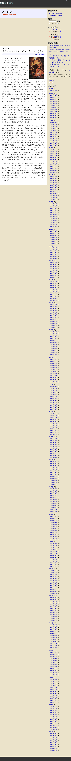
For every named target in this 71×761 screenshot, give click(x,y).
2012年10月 (53, 417)
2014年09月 (53, 365)
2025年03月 (53, 114)
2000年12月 (53, 734)
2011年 (51, 436)
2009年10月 (53, 493)
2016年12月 (53, 304)
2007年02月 (53, 564)
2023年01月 (53, 172)
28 (53, 39)
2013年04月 (53, 403)
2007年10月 (53, 547)
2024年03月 (53, 141)
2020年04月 (53, 239)
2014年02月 (53, 380)
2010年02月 (53, 482)
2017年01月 (53, 300)
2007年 (51, 541)
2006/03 (55, 29)
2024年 (51, 120)
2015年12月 (53, 332)
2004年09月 (53, 631)
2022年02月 (53, 197)
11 (60, 34)
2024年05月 (53, 137)
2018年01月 (53, 277)
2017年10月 (53, 281)
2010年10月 (53, 466)
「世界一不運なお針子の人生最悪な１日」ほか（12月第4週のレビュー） (59, 52)
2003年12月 (53, 652)
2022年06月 (53, 189)
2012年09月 (53, 420)
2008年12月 (53, 516)
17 (58, 36)
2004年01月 (53, 647)
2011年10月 (53, 443)
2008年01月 (53, 539)
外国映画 (41, 54)
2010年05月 (53, 476)
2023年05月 (53, 164)
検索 (58, 21)
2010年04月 (53, 478)
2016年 (51, 302)
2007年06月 (53, 556)
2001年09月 (53, 713)
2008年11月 (53, 518)
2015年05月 (53, 346)
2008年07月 (53, 526)
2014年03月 (53, 378)
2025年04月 (53, 111)
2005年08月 (53, 606)
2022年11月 (53, 179)
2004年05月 (53, 639)
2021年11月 (53, 206)
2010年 (51, 459)
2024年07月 (53, 132)
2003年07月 (53, 662)
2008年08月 (53, 524)
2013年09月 (53, 392)
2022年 (51, 174)
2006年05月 (53, 585)
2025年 (51, 93)
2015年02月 (53, 352)
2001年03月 (53, 725)
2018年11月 (53, 265)
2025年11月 (53, 97)
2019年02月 (53, 258)
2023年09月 (53, 155)
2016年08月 (53, 313)
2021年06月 (53, 216)
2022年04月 (53, 193)
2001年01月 (53, 729)
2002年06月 (53, 692)
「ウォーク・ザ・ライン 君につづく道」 (23, 51)
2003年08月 (53, 660)
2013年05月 (53, 401)
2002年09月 (53, 685)
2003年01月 (53, 675)
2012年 (51, 411)
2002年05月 (53, 694)
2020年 (51, 229)
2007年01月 (53, 566)
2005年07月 (53, 608)
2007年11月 (53, 545)
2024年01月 (53, 145)
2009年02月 (53, 509)
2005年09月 (53, 604)
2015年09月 (53, 338)
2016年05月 (53, 319)
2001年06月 (53, 719)
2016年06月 (53, 317)
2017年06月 (53, 290)
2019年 (51, 246)
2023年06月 (53, 162)
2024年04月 (53, 139)
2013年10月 (53, 390)
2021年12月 (53, 204)
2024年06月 (53, 134)
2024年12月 (53, 122)
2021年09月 (53, 210)
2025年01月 (53, 118)
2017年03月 (53, 296)
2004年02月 (53, 645)
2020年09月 (53, 233)
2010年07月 (53, 472)
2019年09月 (53, 250)
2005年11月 (53, 600)
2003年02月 (53, 673)
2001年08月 (53, 715)
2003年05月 (53, 666)
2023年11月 (53, 151)
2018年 (51, 260)
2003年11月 (53, 654)
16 (57, 36)
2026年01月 (53, 90)
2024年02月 (53, 143)
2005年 (51, 595)
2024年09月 (53, 128)
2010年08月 (53, 470)
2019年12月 (53, 248)
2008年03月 (53, 535)
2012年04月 (53, 428)
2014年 (51, 357)
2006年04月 (53, 587)
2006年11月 (53, 572)
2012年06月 (53, 426)
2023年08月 (53, 158)
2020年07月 (53, 235)
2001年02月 (53, 727)
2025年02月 (53, 116)
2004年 (51, 623)
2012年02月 (53, 432)
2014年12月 (53, 359)
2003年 (51, 650)
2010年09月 (53, 468)
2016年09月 (53, 311)
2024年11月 (53, 124)
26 (49, 39)
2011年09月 (53, 445)
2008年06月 (53, 528)
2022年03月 (53, 195)
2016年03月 (53, 323)
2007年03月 (53, 562)
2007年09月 (53, 549)
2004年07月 (53, 635)
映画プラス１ (6, 3)
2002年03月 (53, 698)
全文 (59, 23)
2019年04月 (53, 256)
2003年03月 (53, 671)
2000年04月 (53, 750)
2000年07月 (53, 744)
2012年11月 (53, 415)
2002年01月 (53, 702)
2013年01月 (53, 409)
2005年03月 (53, 616)
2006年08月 (53, 579)
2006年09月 (53, 577)
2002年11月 (53, 681)
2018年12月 (53, 262)
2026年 (51, 88)
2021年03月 (53, 222)
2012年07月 (53, 424)
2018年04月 (53, 271)
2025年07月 (53, 105)
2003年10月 (53, 656)
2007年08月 (53, 551)
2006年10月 (53, 574)
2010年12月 (53, 462)
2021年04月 (53, 220)
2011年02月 (53, 457)
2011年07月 (53, 449)
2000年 (51, 731)
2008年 (51, 514)
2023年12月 (53, 149)
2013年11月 (53, 388)
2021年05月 (53, 218)
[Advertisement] (23, 32)
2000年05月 (53, 748)
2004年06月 (53, 637)
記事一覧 (51, 80)
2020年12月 (53, 231)
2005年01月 (53, 620)
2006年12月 (53, 570)
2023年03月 (53, 168)
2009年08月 (53, 497)
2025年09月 (53, 101)
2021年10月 (53, 208)
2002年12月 (53, 679)
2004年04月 (53, 641)
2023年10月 (53, 153)
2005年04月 (53, 614)
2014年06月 (53, 371)
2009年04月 (53, 505)
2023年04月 (53, 166)
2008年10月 (53, 520)
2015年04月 (53, 348)
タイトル (52, 23)
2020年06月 (53, 237)
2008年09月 (53, 522)
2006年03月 (53, 589)
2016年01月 (53, 327)
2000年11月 (53, 736)
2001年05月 (53, 721)
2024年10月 (53, 126)
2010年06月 (53, 474)
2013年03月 (53, 405)
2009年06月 (53, 501)
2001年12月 (53, 706)
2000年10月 (53, 738)
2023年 (51, 147)
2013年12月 (53, 386)
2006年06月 (53, 583)
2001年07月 (53, 717)
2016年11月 (53, 306)
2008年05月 (53, 530)
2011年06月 (53, 451)
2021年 (51, 202)
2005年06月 (53, 610)
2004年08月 (53, 633)
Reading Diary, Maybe (55, 15)
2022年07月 (53, 187)
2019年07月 (53, 252)
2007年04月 (53, 560)
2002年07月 (53, 689)
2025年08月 (53, 103)
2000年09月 (53, 740)
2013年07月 (53, 396)
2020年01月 (53, 243)
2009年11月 (53, 491)
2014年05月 (53, 373)
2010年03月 (53, 480)
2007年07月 (53, 553)
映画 (37, 54)
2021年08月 (53, 212)
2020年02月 (53, 241)
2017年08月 (53, 286)
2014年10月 (53, 363)
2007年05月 (53, 558)
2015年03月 (53, 350)
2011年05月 (53, 453)
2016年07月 (53, 315)
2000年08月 (53, 742)
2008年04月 (53, 532)
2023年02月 (53, 170)
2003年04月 (53, 669)
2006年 (51, 568)
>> (60, 29)
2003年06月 (53, 664)
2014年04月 (53, 375)
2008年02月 (53, 537)
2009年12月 (53, 489)
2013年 (51, 384)
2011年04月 (53, 455)
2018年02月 (53, 275)
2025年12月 (53, 95)
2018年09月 (53, 267)
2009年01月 (53, 511)
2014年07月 (53, 369)
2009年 (51, 487)
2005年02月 (53, 618)
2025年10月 (53, 99)
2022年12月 (53, 176)
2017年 (51, 279)
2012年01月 (53, 434)
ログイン (68, 0)
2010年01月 (53, 484)
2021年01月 (53, 227)
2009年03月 (53, 507)
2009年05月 (53, 503)
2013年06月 (53, 399)
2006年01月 (53, 593)
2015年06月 (53, 344)
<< (49, 29)
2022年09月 (53, 183)
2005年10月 (53, 602)
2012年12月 (53, 413)
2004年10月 (53, 629)
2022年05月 (53, 191)
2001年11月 (53, 708)
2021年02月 (53, 224)
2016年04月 (53, 321)
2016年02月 (53, 325)
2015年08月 (53, 340)
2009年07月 (53, 499)
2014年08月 (53, 367)
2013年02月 (53, 407)
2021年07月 (53, 214)
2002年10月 (53, 683)
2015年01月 (53, 354)
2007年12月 (53, 543)
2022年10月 (53, 181)
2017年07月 (53, 288)
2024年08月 (53, 130)
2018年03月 (53, 273)
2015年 (51, 330)
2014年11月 (53, 361)
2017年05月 (53, 292)
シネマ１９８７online (55, 13)
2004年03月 (53, 643)
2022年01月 (53, 199)
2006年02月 (53, 591)
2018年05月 (53, 269)
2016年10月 (53, 309)
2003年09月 (53, 658)
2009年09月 (53, 495)
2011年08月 (53, 447)
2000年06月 (53, 746)
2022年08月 (53, 185)
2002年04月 (53, 696)
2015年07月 (53, 342)
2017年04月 (53, 294)
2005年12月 (53, 598)
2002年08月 (53, 687)
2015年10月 (53, 336)
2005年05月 (53, 612)
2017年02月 (53, 298)
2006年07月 (53, 581)
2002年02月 (53, 700)
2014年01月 (53, 382)
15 (55, 36)
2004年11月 (53, 627)
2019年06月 (53, 254)
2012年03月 (53, 430)
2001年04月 (53, 723)
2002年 (51, 677)
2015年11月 (53, 334)
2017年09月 (53, 284)
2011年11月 (53, 440)
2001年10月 (53, 711)
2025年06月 (53, 107)
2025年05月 (53, 109)
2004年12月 (53, 625)
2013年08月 (53, 394)
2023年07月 (53, 160)
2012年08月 (53, 422)
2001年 (51, 704)
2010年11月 (53, 464)
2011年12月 (53, 438)
